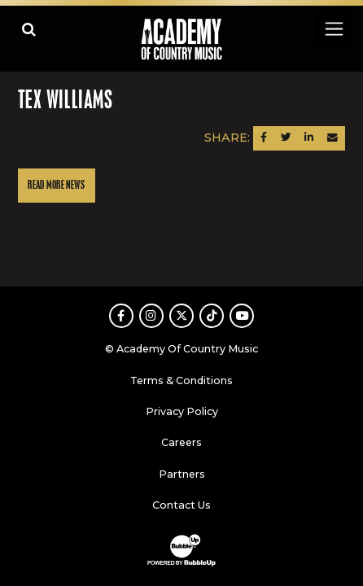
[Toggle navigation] (333, 28)
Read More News (56, 185)
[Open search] (28, 28)
